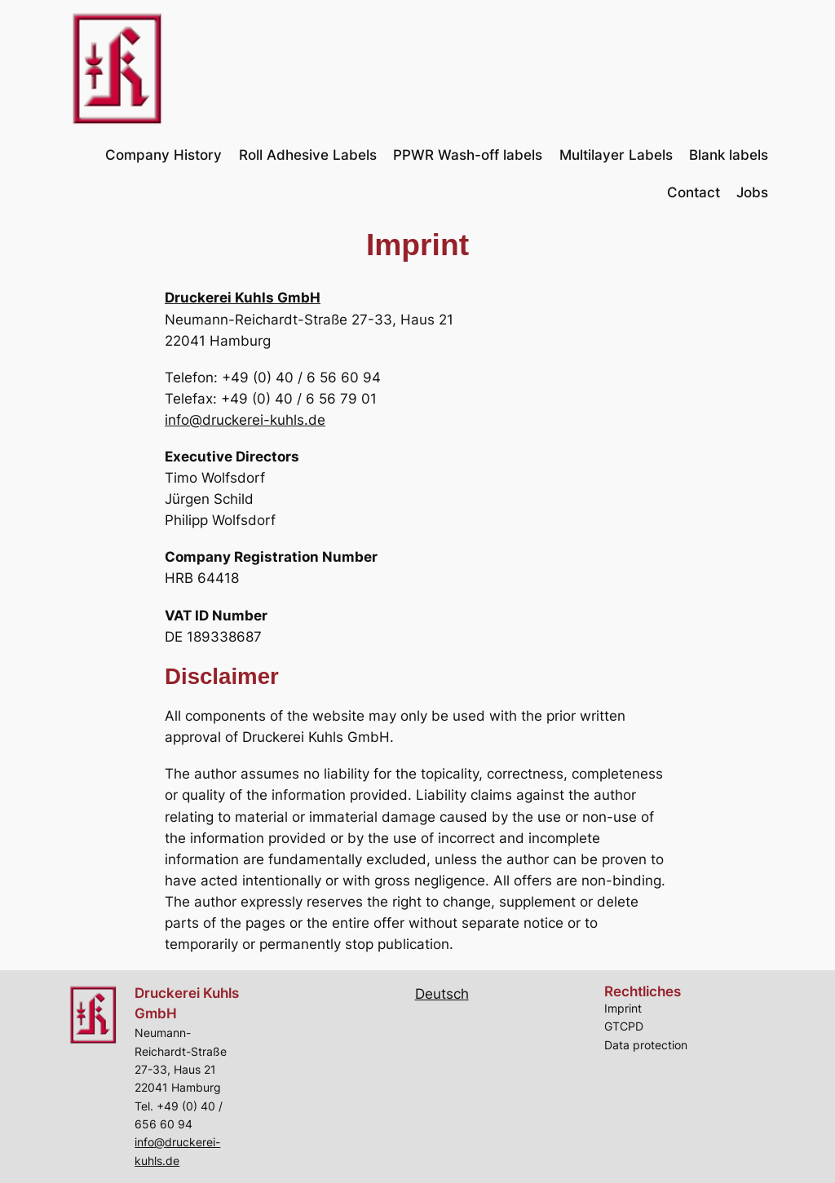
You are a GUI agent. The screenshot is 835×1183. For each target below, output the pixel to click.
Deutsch (442, 994)
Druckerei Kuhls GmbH (242, 297)
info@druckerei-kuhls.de (245, 420)
